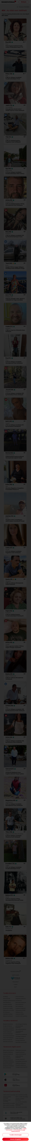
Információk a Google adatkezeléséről (18, 1130)
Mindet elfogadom (15, 1139)
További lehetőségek (15, 1135)
